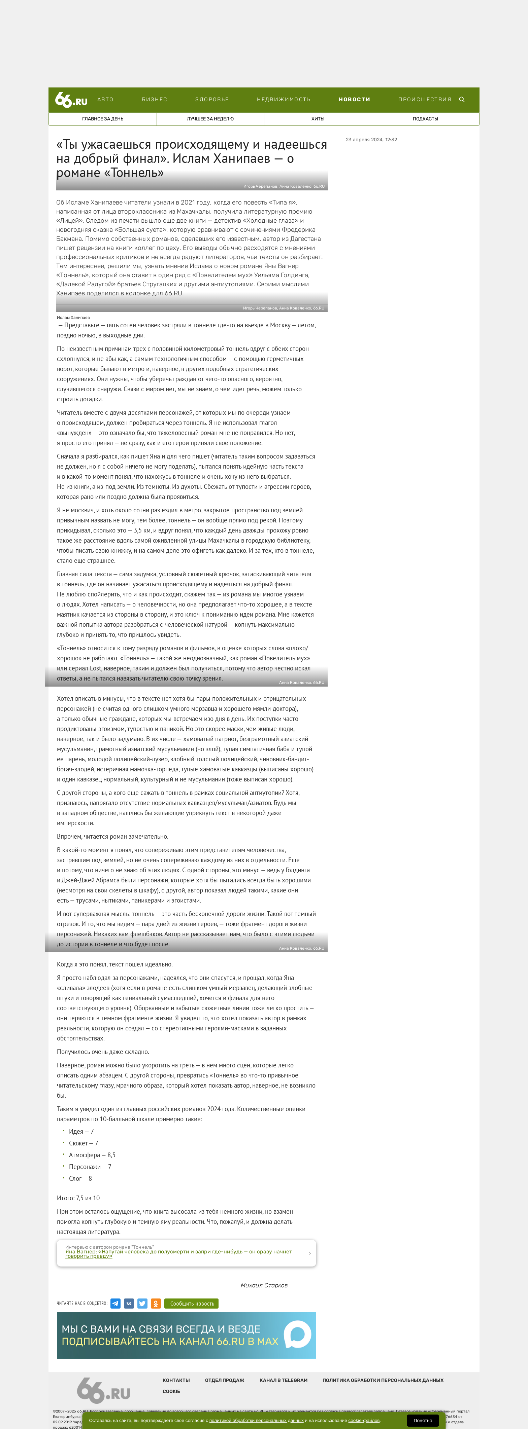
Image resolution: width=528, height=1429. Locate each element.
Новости (355, 99)
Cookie (171, 1391)
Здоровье (212, 99)
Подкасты (425, 119)
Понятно (423, 1420)
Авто (105, 99)
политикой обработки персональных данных (256, 1420)
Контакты (176, 1380)
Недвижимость (284, 99)
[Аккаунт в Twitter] (142, 1303)
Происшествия (425, 99)
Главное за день (102, 119)
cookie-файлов (364, 1420)
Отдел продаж (224, 1380)
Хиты (318, 119)
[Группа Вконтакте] (129, 1303)
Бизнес (154, 99)
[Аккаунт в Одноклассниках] (156, 1303)
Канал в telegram (283, 1380)
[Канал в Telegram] (115, 1303)
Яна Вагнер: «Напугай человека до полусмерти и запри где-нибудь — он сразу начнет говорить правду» (178, 1253)
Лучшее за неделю (210, 119)
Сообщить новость (192, 1303)
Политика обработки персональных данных (383, 1380)
